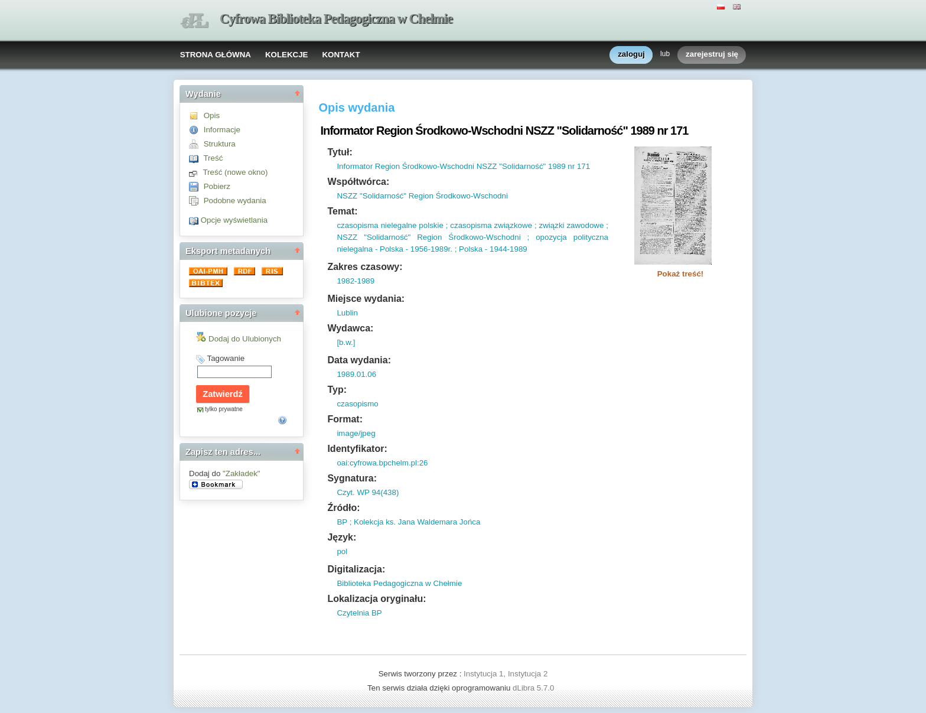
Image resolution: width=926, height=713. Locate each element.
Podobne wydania (235, 200)
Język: (341, 537)
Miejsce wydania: (366, 299)
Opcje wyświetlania (234, 220)
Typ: (337, 390)
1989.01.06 (356, 374)
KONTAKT (341, 54)
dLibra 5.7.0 (534, 687)
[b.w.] (346, 342)
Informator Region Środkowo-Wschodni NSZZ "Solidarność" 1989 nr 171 (463, 166)
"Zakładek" (241, 473)
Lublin (347, 312)
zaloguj (631, 54)
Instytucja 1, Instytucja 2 (505, 673)
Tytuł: (339, 152)
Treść (213, 158)
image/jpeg (356, 433)
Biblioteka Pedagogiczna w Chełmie (399, 583)
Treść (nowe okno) (235, 172)
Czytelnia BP (359, 612)
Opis (212, 115)
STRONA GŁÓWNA (215, 54)
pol (342, 551)
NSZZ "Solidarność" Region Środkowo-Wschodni (422, 195)
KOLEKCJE (286, 54)
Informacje (222, 129)
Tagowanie (225, 358)
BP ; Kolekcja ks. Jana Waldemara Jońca (408, 521)
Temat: (342, 211)
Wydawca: (350, 328)
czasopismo (357, 403)
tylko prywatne (224, 409)
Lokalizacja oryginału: (376, 599)
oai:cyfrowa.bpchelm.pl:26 (382, 462)
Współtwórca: (358, 182)
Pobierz (217, 186)
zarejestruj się (712, 54)
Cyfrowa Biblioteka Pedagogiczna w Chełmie (336, 18)
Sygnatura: (352, 478)
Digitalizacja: (356, 569)
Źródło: (343, 508)
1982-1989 (355, 280)
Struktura (220, 143)
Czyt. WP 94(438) (368, 492)
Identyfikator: (357, 449)
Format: (345, 419)
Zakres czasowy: (364, 267)
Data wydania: (359, 360)
